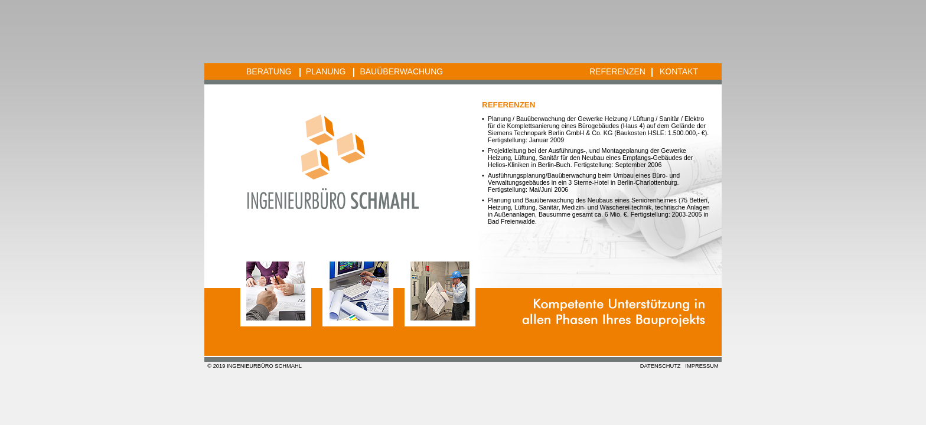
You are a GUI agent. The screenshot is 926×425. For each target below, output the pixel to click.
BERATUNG (269, 71)
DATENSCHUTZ (660, 366)
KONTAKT (679, 71)
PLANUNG (326, 71)
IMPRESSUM (702, 366)
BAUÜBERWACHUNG (401, 71)
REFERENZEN (617, 71)
